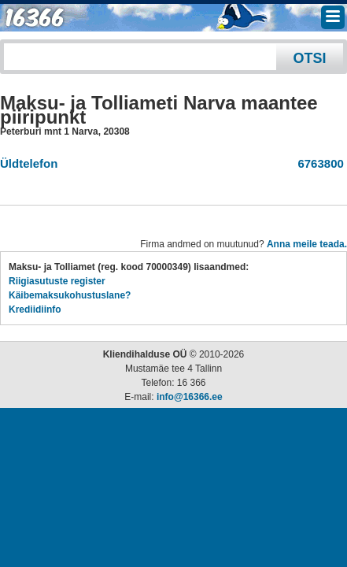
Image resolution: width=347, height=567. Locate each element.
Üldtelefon (28, 163)
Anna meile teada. (307, 244)
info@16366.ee (190, 396)
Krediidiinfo (35, 309)
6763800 (317, 163)
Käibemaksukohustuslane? (70, 295)
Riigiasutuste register (57, 281)
